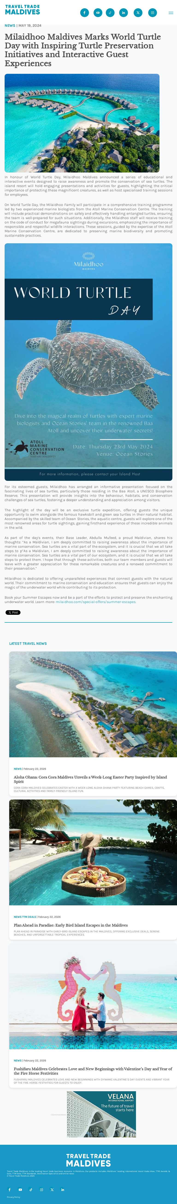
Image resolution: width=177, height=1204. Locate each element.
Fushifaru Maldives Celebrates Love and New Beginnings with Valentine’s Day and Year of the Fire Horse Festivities (93, 1071)
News (10, 25)
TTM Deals (29, 917)
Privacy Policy (13, 1197)
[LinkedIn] (62, 1189)
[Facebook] (9, 1189)
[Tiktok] (110, 12)
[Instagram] (40, 1189)
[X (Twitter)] (51, 1189)
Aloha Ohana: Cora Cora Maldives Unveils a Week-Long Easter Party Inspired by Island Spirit (90, 779)
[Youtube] (98, 12)
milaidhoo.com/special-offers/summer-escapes (96, 602)
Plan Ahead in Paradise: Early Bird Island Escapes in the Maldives (71, 925)
